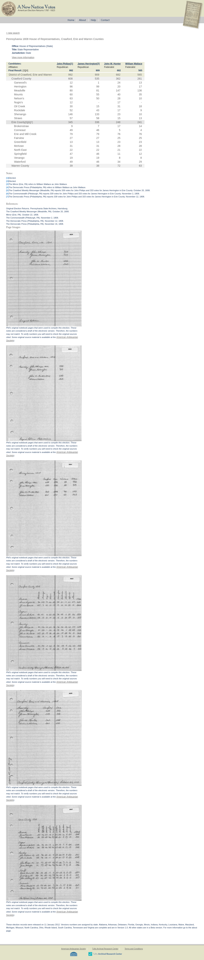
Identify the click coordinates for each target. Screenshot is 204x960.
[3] (24, 70)
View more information (23, 57)
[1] (71, 63)
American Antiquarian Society (73, 949)
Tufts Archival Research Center (105, 949)
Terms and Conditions (133, 949)
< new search (13, 33)
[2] (98, 63)
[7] (31, 122)
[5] (26, 122)
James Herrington (87, 63)
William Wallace (133, 63)
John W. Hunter (112, 63)
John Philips (63, 63)
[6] (29, 122)
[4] (26, 70)
